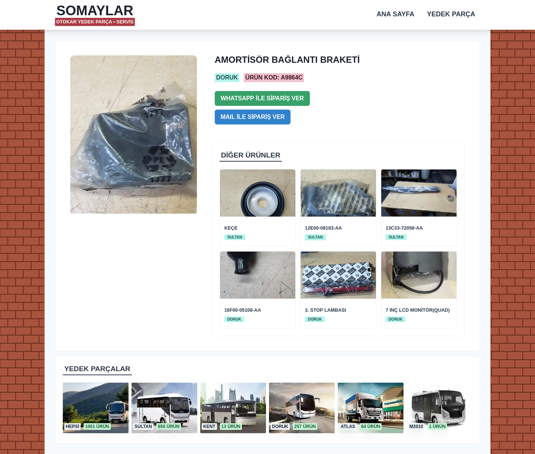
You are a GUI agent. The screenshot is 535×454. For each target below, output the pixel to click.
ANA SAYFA (396, 14)
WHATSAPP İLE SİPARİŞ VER (262, 98)
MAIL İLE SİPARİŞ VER (253, 117)
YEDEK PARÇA (451, 14)
